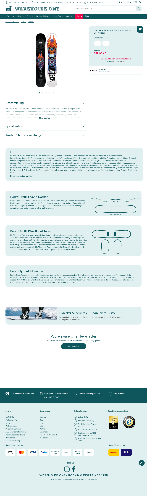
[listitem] (88, 417)
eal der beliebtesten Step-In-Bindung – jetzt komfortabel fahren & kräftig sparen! (91, 317)
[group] (19, 393)
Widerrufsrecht (11, 426)
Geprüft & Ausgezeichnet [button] (118, 411)
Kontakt (8, 423)
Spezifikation (14, 126)
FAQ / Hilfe (9, 417)
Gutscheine (44, 432)
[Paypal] (44, 452)
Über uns (43, 417)
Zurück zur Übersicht (12, 22)
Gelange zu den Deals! (69, 320)
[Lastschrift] (66, 452)
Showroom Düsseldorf (48, 435)
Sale (79, 16)
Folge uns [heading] (71, 462)
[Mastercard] (21, 452)
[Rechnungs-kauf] (55, 452)
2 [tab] (43, 93)
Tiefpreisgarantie (75, 2)
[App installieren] (118, 394)
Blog (87, 16)
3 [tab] (46, 93)
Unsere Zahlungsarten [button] (14, 445)
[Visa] (32, 452)
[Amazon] (10, 452)
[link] (67, 471)
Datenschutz (10, 438)
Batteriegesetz (11, 420)
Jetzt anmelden (73, 346)
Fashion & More (43, 16)
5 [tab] (53, 93)
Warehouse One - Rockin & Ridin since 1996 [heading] (73, 475)
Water (10, 16)
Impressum (44, 438)
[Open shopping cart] (140, 2)
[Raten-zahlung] (77, 452)
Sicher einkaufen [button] (80, 411)
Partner (42, 429)
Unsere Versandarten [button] (116, 445)
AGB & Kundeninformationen (16, 432)
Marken (70, 16)
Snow (30, 16)
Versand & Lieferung (13, 429)
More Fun (58, 16)
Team (42, 423)
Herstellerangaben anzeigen (21, 176)
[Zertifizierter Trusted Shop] (115, 424)
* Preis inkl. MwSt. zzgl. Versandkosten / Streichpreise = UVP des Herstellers (73, 479)
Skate (20, 16)
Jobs (41, 426)
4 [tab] (50, 93)
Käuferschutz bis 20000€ (95, 2)
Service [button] (8, 411)
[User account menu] (120, 2)
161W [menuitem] (106, 43)
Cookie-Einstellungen (13, 441)
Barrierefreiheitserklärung (15, 435)
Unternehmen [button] (45, 411)
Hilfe (128, 2)
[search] (105, 8)
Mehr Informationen (118, 61)
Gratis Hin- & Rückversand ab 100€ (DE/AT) (48, 2)
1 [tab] (39, 93)
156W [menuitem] (97, 43)
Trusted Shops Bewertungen (24, 135)
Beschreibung (14, 103)
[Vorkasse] (89, 452)
